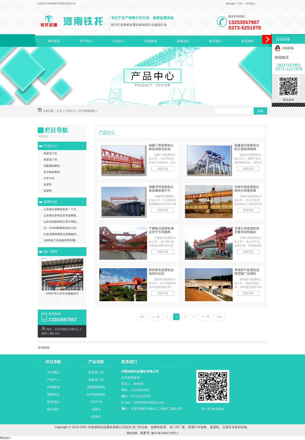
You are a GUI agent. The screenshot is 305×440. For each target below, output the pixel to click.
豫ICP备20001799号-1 (164, 433)
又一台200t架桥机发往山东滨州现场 (65, 227)
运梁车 (48, 184)
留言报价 (247, 41)
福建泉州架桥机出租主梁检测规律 (246, 147)
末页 (219, 316)
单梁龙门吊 (50, 159)
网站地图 (230, 3)
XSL (240, 3)
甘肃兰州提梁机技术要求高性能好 (246, 230)
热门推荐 (51, 251)
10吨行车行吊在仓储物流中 (62, 293)
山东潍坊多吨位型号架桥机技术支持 (65, 215)
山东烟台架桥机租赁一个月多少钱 (64, 209)
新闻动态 (183, 41)
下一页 (205, 316)
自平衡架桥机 (87, 110)
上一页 (156, 316)
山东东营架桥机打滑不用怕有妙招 (64, 221)
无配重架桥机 (52, 165)
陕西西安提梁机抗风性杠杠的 (161, 271)
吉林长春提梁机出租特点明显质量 (246, 188)
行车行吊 (49, 178)
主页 (59, 110)
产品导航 (96, 362)
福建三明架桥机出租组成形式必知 (161, 147)
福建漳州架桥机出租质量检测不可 (161, 188)
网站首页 (54, 41)
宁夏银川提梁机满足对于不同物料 (161, 230)
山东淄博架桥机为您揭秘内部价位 (64, 234)
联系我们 (250, 3)
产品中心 (118, 41)
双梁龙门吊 (50, 153)
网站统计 (5, 437)
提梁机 (48, 190)
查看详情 (162, 168)
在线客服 (284, 48)
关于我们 (86, 41)
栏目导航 (53, 362)
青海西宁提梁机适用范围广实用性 (246, 271)
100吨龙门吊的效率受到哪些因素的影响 (65, 240)
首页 (142, 316)
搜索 (260, 111)
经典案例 (151, 41)
